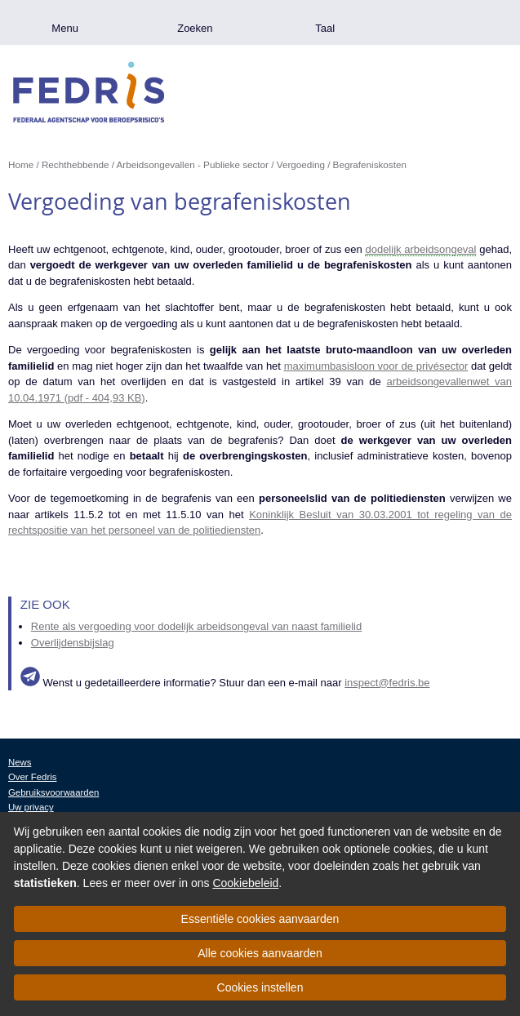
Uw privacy (31, 807)
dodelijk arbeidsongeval (420, 249)
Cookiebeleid (245, 883)
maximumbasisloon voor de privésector (376, 366)
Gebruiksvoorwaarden (53, 792)
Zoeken (194, 28)
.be (455, 22)
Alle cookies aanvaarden (260, 953)
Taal (325, 28)
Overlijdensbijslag (72, 643)
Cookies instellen (260, 987)
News (19, 762)
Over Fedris (32, 777)
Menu (64, 28)
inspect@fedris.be (386, 683)
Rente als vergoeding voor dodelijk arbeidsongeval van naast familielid (196, 626)
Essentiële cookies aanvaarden (260, 918)
